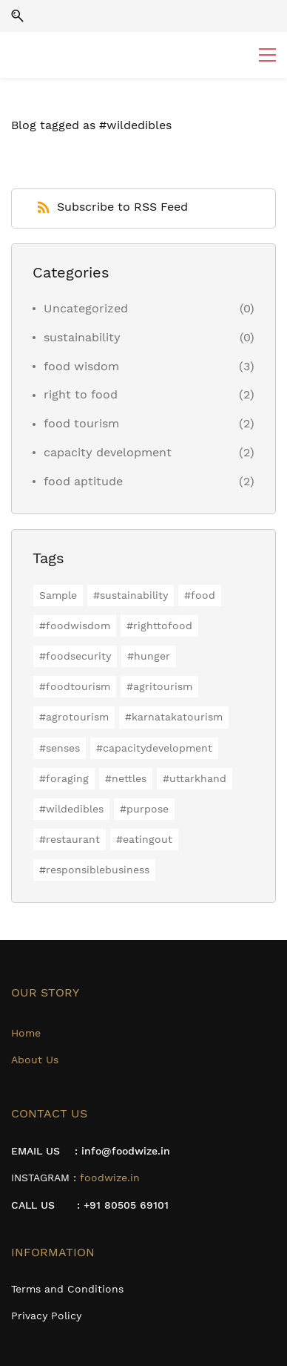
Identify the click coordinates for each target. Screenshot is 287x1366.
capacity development (108, 452)
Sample (58, 595)
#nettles (125, 778)
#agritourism (159, 686)
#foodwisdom (74, 625)
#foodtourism (74, 686)
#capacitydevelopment (154, 748)
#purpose (144, 809)
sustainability (82, 337)
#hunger (148, 656)
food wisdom (81, 366)
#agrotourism (74, 717)
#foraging (64, 778)
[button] (17, 16)
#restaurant (69, 839)
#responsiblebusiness (94, 870)
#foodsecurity (75, 656)
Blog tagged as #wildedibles (91, 125)
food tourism (81, 423)
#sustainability (130, 595)
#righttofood (159, 625)
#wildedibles (71, 809)
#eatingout (144, 839)
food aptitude (83, 481)
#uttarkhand (194, 778)
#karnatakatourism (174, 717)
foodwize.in (110, 1177)
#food (199, 595)
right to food (81, 394)
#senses (59, 748)
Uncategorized (86, 308)
